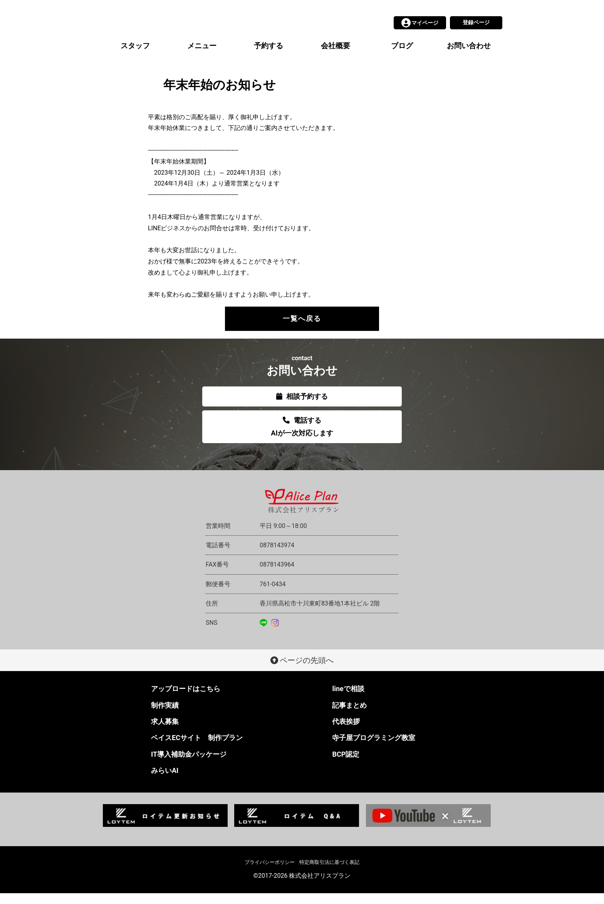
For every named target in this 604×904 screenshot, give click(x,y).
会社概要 (335, 56)
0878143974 (277, 556)
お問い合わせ (469, 56)
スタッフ (135, 56)
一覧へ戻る (302, 329)
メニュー (201, 56)
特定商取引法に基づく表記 (329, 873)
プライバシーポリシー (270, 873)
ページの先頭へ (302, 671)
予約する (268, 56)
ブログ (402, 56)
